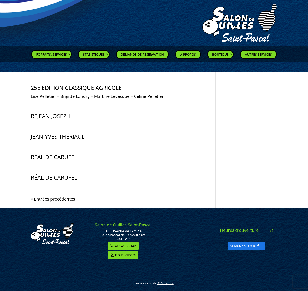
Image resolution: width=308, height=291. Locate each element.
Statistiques (94, 54)
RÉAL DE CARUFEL (54, 157)
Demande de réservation (142, 54)
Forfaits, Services (51, 54)
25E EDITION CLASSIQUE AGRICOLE (76, 88)
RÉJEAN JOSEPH (50, 116)
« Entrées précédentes (53, 199)
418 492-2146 (125, 246)
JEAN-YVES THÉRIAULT (59, 136)
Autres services (258, 54)
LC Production (165, 283)
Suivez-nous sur (242, 246)
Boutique (220, 54)
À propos (188, 54)
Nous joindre (125, 255)
